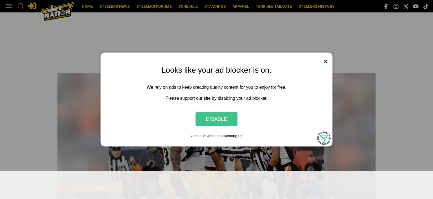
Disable (216, 119)
